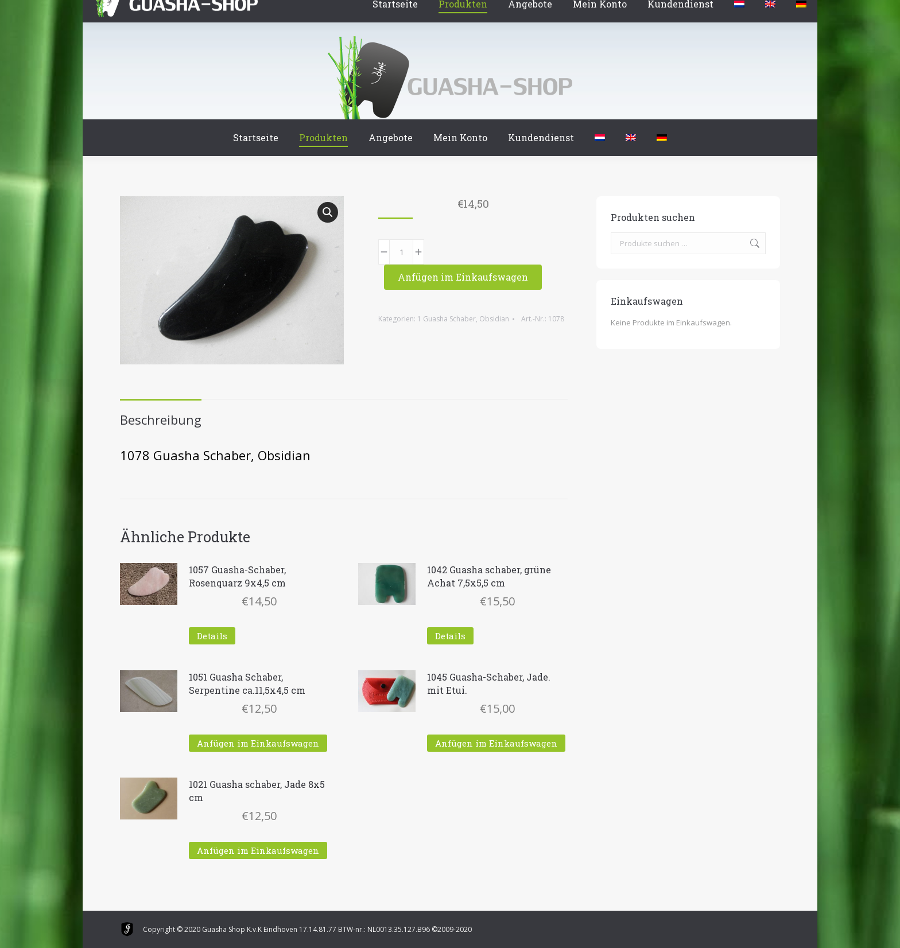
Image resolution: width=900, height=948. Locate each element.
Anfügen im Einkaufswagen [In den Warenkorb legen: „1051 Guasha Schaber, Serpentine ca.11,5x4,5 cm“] (258, 743)
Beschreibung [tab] (160, 419)
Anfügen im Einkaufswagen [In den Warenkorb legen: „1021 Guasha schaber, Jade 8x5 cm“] (258, 850)
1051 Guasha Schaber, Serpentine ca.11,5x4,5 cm (247, 683)
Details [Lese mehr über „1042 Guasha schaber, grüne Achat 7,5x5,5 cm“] (450, 636)
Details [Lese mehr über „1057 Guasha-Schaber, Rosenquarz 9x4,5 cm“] (212, 636)
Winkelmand (154, 11)
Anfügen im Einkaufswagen (463, 277)
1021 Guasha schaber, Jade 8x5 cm (257, 790)
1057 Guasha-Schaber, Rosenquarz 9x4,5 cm (237, 576)
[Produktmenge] (401, 252)
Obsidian (494, 319)
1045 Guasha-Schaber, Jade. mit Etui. (488, 683)
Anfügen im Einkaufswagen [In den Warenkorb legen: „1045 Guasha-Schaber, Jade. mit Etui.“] (496, 743)
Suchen (753, 243)
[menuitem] (599, 138)
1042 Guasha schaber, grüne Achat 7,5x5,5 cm (489, 576)
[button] (327, 212)
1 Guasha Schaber (446, 319)
